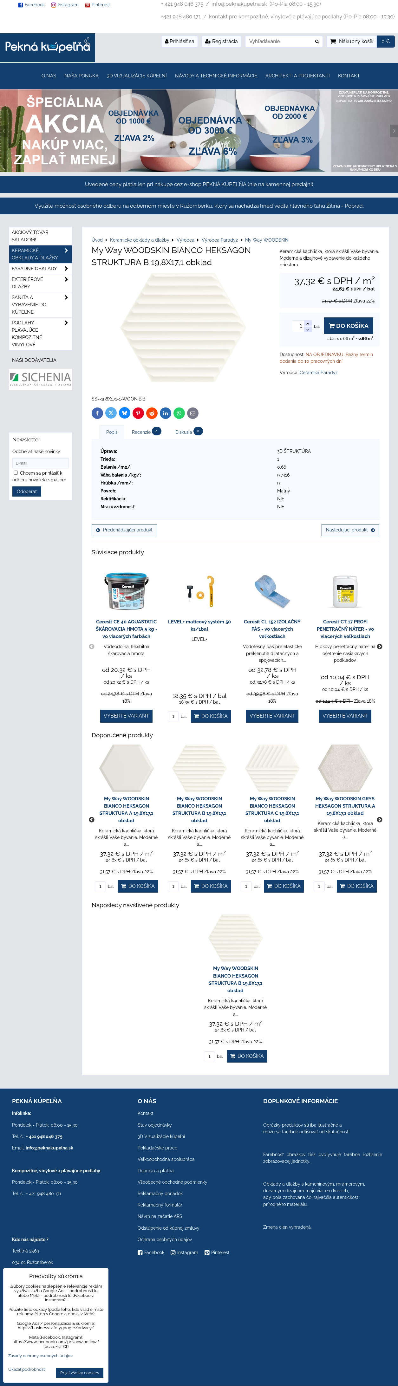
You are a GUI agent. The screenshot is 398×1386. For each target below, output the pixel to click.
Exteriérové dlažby (42, 283)
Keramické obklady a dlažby (42, 254)
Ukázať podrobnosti (27, 1369)
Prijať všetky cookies (79, 1372)
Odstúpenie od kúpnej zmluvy (168, 1228)
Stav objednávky (155, 1125)
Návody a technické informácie (216, 76)
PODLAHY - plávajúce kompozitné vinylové (42, 334)
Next (379, 647)
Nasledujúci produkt (350, 529)
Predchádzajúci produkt (124, 529)
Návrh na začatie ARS (160, 1216)
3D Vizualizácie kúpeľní (137, 76)
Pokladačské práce (157, 1147)
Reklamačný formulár (160, 1204)
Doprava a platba (156, 1170)
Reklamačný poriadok (160, 1193)
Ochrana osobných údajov (165, 1239)
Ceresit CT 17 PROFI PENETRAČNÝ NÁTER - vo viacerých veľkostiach (345, 629)
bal (177, 716)
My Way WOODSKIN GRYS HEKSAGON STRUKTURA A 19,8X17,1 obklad (345, 806)
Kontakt (349, 76)
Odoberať (27, 491)
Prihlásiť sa (179, 41)
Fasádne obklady (42, 269)
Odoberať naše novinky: (36, 451)
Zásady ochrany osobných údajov (40, 1355)
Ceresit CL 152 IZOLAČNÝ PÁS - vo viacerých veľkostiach (272, 629)
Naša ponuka (81, 76)
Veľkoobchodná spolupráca (166, 1159)
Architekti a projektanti (297, 76)
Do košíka (349, 325)
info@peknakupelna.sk (49, 1147)
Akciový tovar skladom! (30, 236)
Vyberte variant (126, 716)
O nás (49, 76)
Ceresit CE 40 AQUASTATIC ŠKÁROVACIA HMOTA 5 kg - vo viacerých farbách (126, 629)
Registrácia (221, 41)
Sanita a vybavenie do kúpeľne (42, 304)
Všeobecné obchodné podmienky (172, 1182)
